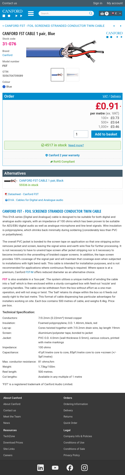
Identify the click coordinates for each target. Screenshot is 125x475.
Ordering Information (76, 404)
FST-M (29, 272)
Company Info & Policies (78, 436)
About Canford (11, 404)
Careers (8, 455)
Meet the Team (12, 416)
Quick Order (70, 422)
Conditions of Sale (74, 448)
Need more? (76, 145)
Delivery (116, 96)
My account (115, 3)
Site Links (9, 448)
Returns (68, 416)
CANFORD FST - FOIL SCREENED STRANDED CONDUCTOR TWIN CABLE (51, 211)
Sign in (97, 3)
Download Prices (13, 442)
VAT (105, 96)
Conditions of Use (74, 442)
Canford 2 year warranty (62, 155)
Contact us (9, 3)
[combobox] (66, 13)
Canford (7, 55)
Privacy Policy (72, 455)
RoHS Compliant (62, 161)
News (6, 422)
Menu (31, 13)
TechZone (9, 436)
